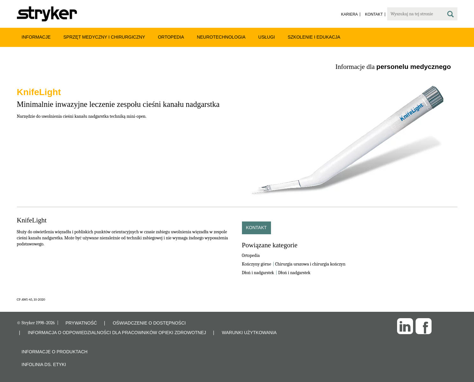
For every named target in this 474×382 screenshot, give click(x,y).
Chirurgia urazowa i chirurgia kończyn (310, 264)
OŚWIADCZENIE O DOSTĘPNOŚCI (149, 323)
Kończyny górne (256, 264)
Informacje (36, 37)
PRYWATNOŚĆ (81, 323)
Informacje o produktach (55, 351)
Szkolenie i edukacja (314, 37)
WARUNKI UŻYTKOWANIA (249, 332)
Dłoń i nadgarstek (258, 272)
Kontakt (256, 227)
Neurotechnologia (221, 37)
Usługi (266, 37)
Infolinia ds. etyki (44, 364)
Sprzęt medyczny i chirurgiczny (104, 37)
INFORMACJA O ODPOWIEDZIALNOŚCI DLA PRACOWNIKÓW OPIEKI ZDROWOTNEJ (117, 332)
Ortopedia (171, 37)
